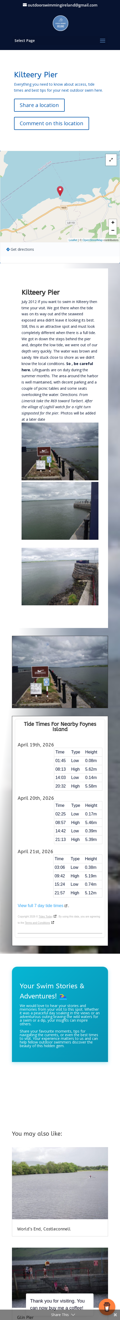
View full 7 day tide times (40, 905)
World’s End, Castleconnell (44, 1229)
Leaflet (73, 240)
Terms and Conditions (37, 922)
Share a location (39, 105)
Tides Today (45, 916)
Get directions (22, 249)
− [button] (113, 231)
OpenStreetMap (93, 240)
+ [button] (113, 223)
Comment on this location (51, 123)
